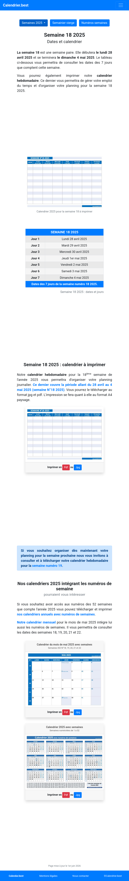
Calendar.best (16, 875)
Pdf (66, 467)
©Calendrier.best (113, 875)
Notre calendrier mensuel (36, 622)
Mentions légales (48, 875)
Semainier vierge (63, 23)
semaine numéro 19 (47, 566)
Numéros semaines (94, 23)
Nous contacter (81, 875)
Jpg (77, 467)
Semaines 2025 (32, 23)
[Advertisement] (64, 125)
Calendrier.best (15, 5)
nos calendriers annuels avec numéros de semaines (56, 614)
